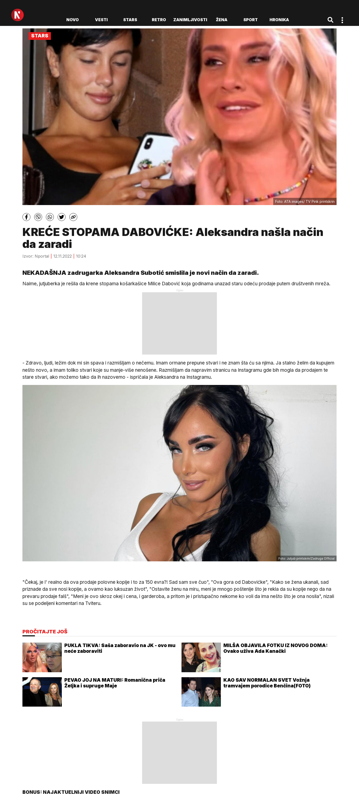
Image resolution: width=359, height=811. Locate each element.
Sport (250, 19)
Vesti (101, 19)
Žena (221, 19)
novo (72, 19)
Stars (130, 19)
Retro (159, 19)
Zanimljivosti (190, 19)
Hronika (279, 19)
